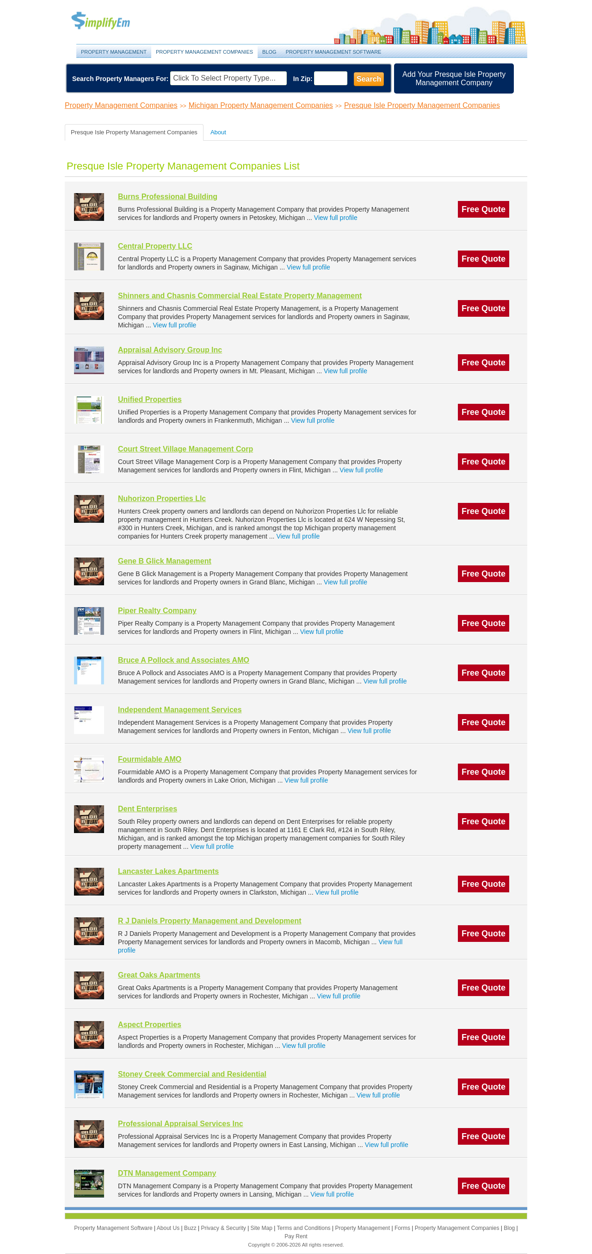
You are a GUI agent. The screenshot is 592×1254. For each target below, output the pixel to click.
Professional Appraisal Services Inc (180, 1124)
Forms (403, 1228)
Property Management (111, 21)
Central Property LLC (155, 246)
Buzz (191, 1228)
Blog (269, 52)
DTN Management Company (167, 1173)
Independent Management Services (180, 710)
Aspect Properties (149, 1024)
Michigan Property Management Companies (261, 105)
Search (369, 79)
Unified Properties (150, 399)
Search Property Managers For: (120, 78)
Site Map (262, 1228)
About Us (169, 1228)
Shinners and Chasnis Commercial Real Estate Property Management (240, 296)
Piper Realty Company (157, 610)
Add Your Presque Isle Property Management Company (454, 78)
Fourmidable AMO (149, 759)
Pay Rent (295, 1236)
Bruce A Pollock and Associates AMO (183, 660)
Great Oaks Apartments (159, 975)
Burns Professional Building (167, 197)
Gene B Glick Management (164, 561)
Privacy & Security (224, 1228)
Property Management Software (334, 52)
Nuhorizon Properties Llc (162, 498)
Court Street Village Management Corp (185, 449)
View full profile (336, 217)
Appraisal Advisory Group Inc (170, 350)
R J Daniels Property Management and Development (210, 921)
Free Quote (484, 209)
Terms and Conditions (304, 1228)
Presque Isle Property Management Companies (422, 105)
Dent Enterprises (147, 809)
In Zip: (303, 78)
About (218, 132)
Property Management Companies (204, 52)
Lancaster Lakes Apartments (168, 871)
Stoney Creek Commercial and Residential (192, 1074)
